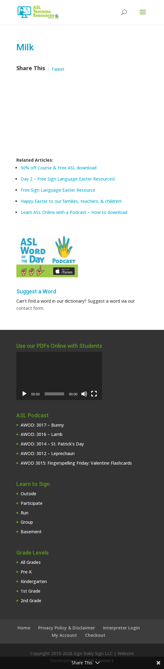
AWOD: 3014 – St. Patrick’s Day (52, 444)
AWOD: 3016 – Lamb (42, 434)
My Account (64, 635)
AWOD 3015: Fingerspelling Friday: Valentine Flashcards (76, 463)
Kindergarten (34, 581)
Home (24, 628)
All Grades (31, 562)
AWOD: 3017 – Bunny (42, 425)
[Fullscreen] (94, 394)
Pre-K (26, 572)
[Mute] (84, 394)
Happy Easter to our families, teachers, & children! (71, 201)
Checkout (95, 635)
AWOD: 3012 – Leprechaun (48, 453)
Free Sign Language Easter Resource (58, 190)
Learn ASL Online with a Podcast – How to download (74, 212)
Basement (31, 532)
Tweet (57, 69)
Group (27, 522)
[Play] (24, 394)
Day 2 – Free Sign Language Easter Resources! (68, 179)
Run (24, 513)
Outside (28, 493)
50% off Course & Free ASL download (58, 168)
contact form (29, 308)
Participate (32, 503)
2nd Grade (31, 600)
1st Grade (30, 591)
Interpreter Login (121, 628)
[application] (59, 376)
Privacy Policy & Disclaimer (66, 628)
